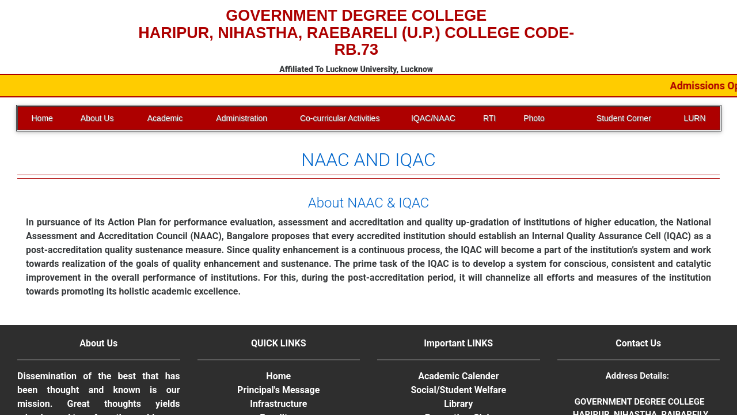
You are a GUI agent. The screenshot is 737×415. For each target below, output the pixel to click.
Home (42, 118)
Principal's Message (278, 389)
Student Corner (624, 118)
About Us (97, 118)
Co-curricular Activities (339, 118)
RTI (489, 118)
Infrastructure (278, 403)
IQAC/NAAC (433, 118)
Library (458, 403)
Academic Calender (458, 376)
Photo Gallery (536, 122)
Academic (165, 118)
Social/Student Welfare (458, 389)
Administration (241, 118)
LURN (694, 118)
